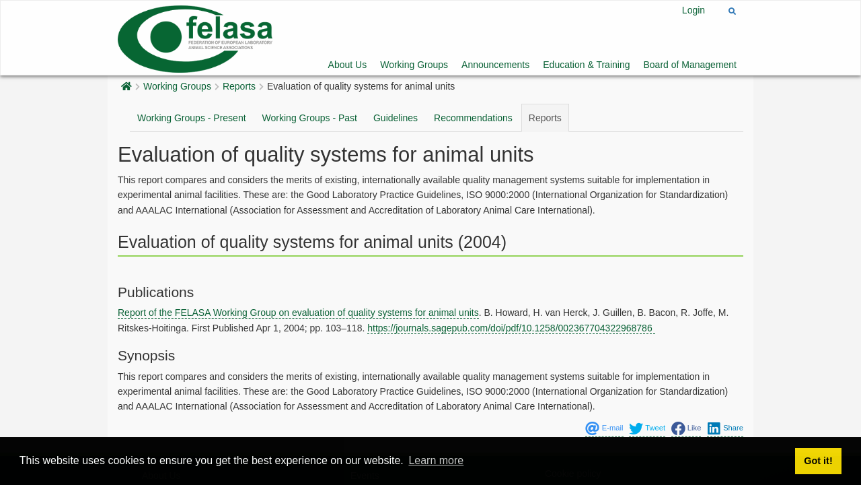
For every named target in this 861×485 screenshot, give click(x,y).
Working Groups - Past (309, 117)
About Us (347, 64)
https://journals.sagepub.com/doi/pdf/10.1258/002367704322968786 (510, 328)
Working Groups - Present (191, 117)
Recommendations (473, 117)
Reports (239, 86)
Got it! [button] (818, 460)
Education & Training (586, 64)
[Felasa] (195, 37)
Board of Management (690, 64)
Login (693, 10)
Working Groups (414, 64)
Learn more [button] (435, 460)
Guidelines (395, 117)
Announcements (495, 64)
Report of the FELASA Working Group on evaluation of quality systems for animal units (298, 312)
